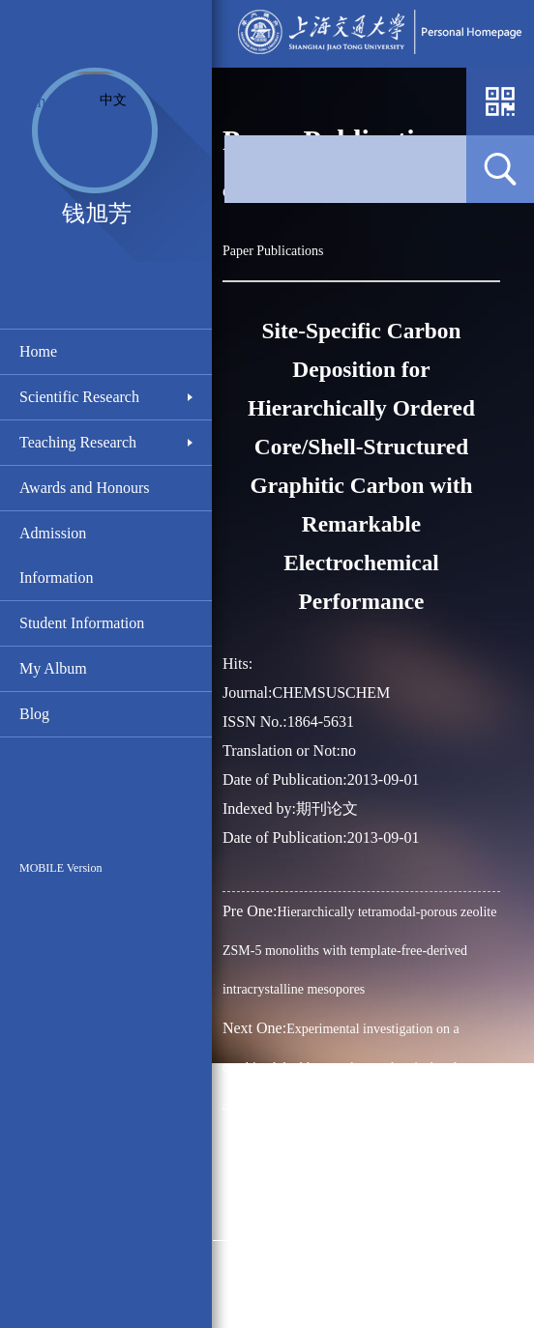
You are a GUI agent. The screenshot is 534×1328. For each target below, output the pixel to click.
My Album (53, 668)
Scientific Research (79, 397)
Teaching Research (77, 442)
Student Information (81, 623)
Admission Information (56, 555)
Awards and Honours (84, 487)
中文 (113, 100)
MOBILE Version (60, 868)
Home (38, 351)
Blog (34, 714)
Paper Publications (273, 251)
